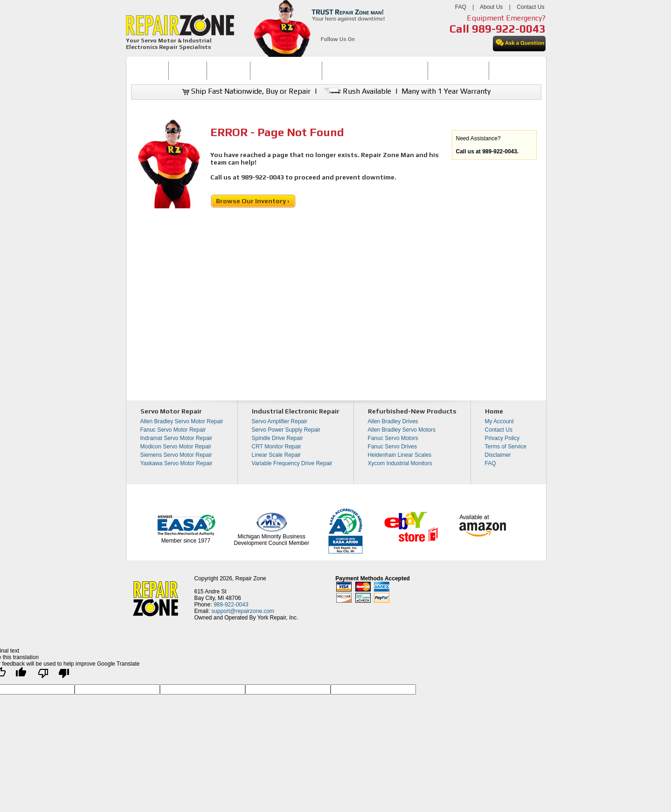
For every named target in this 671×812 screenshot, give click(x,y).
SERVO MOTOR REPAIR (286, 70)
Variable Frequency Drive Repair (292, 463)
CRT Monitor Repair (276, 446)
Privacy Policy (502, 438)
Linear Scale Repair (276, 455)
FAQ (460, 7)
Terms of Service (505, 446)
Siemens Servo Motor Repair (176, 455)
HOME (149, 70)
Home (494, 411)
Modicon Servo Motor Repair (176, 446)
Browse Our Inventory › (253, 201)
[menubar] (332, 71)
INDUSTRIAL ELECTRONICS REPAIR (375, 70)
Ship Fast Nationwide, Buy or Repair (246, 91)
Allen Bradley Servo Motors (402, 430)
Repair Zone (250, 578)
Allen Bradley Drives (393, 421)
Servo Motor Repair (171, 411)
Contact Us (530, 7)
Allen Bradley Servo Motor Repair (181, 421)
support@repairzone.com (242, 611)
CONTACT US (511, 70)
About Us (491, 7)
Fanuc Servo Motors (393, 438)
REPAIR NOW (228, 70)
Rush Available (356, 91)
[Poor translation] (53, 675)
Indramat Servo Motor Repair (176, 438)
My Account (499, 421)
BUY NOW (187, 70)
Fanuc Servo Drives (392, 446)
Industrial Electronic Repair (295, 411)
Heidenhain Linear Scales (400, 455)
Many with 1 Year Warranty (446, 91)
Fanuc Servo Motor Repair (173, 430)
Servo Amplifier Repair (279, 421)
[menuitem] (150, 71)
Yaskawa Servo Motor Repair (176, 463)
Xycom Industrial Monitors (400, 463)
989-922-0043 (509, 28)
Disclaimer (498, 455)
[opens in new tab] (326, 50)
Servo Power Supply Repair (286, 430)
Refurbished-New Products (412, 411)
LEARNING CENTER (458, 70)
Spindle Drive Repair (277, 438)
